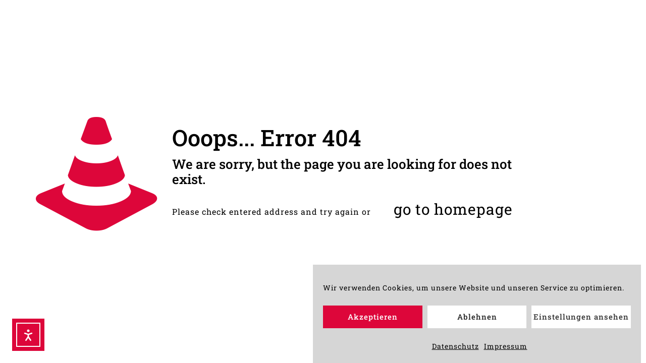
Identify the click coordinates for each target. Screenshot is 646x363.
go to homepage (453, 209)
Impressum (505, 348)
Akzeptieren (373, 320)
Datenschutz (455, 348)
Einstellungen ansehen (581, 320)
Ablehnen (477, 320)
